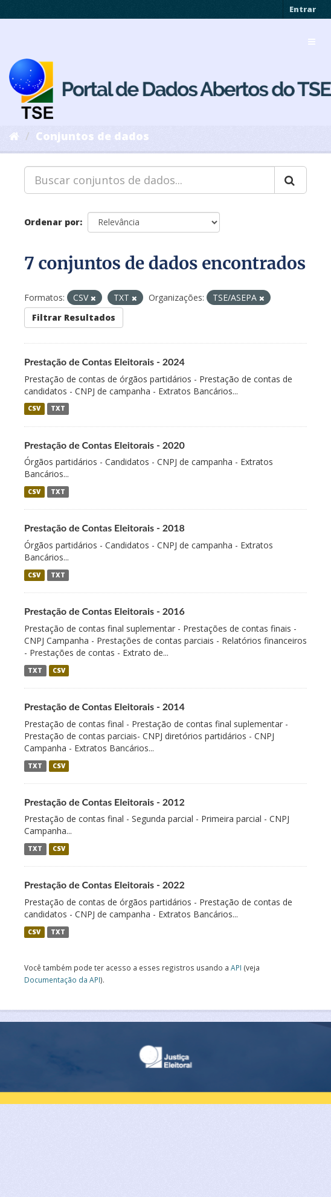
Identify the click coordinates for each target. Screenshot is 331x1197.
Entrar (302, 9)
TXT (58, 409)
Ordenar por (52, 222)
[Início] (14, 136)
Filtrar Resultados (73, 317)
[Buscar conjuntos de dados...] (149, 180)
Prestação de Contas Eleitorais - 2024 (104, 361)
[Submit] (290, 180)
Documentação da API (62, 979)
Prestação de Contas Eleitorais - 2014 (104, 706)
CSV (34, 409)
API (236, 967)
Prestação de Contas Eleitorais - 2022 (104, 884)
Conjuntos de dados (92, 136)
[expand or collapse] (311, 42)
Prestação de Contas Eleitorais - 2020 (104, 445)
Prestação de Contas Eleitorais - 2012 (104, 801)
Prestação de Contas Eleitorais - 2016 (104, 611)
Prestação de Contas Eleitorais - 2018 (104, 527)
